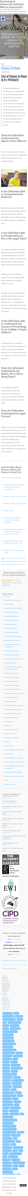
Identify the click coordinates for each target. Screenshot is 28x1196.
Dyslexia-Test (7, 1077)
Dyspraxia (6, 1080)
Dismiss (23, 1185)
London (3, 968)
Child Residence (8, 1053)
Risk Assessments (10, 701)
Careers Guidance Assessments (14, 659)
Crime (23, 564)
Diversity (6, 1071)
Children (19, 1053)
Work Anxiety (9, 754)
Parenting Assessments (12, 632)
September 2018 (6, 1007)
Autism (5, 1029)
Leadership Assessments (12, 655)
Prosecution (7, 1148)
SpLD (16, 1166)
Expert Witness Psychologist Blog (12, 63)
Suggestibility (7, 1172)
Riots (5, 1157)
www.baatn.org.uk (7, 827)
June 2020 (4, 975)
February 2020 (5, 981)
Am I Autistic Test (9, 1019)
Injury (5, 1111)
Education (6, 1083)
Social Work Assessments (12, 689)
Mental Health (16, 564)
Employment (16, 1083)
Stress (15, 1169)
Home (3, 58)
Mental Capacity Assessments (13, 772)
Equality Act (7, 1086)
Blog (6, 780)
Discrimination (17, 1068)
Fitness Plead (5, 564)
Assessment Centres (11, 663)
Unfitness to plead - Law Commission (15, 496)
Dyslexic (17, 1077)
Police (13, 1144)
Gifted (16, 1105)
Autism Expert (8, 1035)
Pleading (9, 561)
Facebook (14, 957)
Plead (12, 558)
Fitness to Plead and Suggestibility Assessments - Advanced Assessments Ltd (14, 487)
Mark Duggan (7, 1117)
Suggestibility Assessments (13, 713)
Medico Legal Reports (11, 612)
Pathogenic (16, 1135)
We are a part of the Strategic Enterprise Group (14, 960)
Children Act (7, 1056)
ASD (4, 1022)
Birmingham (8, 968)
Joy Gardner (14, 1114)
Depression (8, 725)
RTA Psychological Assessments (14, 762)
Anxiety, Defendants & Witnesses (14, 749)
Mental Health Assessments (13, 640)
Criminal (6, 1062)
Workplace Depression (11, 729)
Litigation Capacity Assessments (14, 776)
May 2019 (4, 995)
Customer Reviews (10, 784)
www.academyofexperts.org (10, 803)
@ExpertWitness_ (16, 954)
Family (20, 1096)
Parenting (6, 1135)
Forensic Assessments (11, 697)
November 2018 (6, 1004)
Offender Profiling (9, 1132)
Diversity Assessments (11, 717)
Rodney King (13, 1157)
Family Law (7, 1099)
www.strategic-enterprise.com (10, 852)
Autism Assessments (11, 624)
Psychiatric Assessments (12, 685)
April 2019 (4, 997)
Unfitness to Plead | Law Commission (15, 503)
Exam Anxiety (9, 745)
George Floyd (7, 1105)
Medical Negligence (10, 1120)
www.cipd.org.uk (6, 839)
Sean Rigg (6, 1160)
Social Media (7, 1166)
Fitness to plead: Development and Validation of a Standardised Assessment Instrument (14, 532)
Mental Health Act (9, 1126)
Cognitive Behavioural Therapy (14, 758)
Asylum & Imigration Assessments (15, 693)
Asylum (5, 1025)
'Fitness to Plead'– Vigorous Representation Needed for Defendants (12, 520)
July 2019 (4, 992)
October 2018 (5, 1006)
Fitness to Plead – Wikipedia (12, 478)
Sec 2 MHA (15, 1160)
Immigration (15, 1108)
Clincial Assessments (11, 681)
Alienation (18, 1016)
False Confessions (9, 1096)
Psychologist (9, 721)
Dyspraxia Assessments (12, 620)
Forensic (17, 1102)
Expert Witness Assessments (13, 600)
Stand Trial (22, 561)
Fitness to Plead (10, 68)
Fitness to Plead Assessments (13, 709)
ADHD (16, 1013)
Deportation (15, 1065)
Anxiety (7, 741)
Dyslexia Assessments (11, 616)
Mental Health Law (9, 1129)
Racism (5, 1154)
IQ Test (5, 1114)
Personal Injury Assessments (13, 636)
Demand (6, 1065)
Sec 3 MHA (7, 1163)
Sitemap (7, 596)
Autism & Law (15, 1029)
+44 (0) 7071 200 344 (18, 942)
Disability (6, 1068)
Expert (13, 1090)
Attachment (14, 1025)
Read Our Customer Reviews (12, 584)
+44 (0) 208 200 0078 (15, 939)
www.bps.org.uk (6, 832)
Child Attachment (9, 1044)
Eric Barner (17, 1086)
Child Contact (7, 1047)
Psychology (7, 1151)
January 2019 (5, 1001)
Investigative (13, 1111)
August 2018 (5, 1009)
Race (20, 1151)
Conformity (7, 1059)
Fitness (7, 558)
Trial (23, 558)
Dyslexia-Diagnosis (9, 1074)
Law (21, 1114)
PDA (15, 1138)
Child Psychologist (9, 1050)
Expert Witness (9, 604)
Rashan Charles (15, 1154)
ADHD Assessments (11, 628)
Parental (20, 1132)
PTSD (15, 1151)
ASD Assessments (14, 1022)
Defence (15, 561)
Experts (18, 1093)
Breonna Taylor (8, 1041)
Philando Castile (8, 1141)
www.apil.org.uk (6, 815)
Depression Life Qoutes (12, 737)
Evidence (18, 558)
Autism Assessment (10, 1032)
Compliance (18, 1056)
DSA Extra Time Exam (11, 673)
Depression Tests (10, 733)
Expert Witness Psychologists (13, 608)
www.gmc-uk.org (6, 845)
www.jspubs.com (7, 808)
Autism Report (8, 1038)
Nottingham (14, 968)
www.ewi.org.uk (6, 797)
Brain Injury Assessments (12, 677)
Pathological (7, 1138)
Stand (3, 561)
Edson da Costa (17, 1080)
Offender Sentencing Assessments (15, 705)
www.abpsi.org (6, 820)
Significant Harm (18, 1163)
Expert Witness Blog (6, 66)
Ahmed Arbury (8, 1016)
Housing (6, 1108)
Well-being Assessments (12, 650)
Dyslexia (14, 1071)
